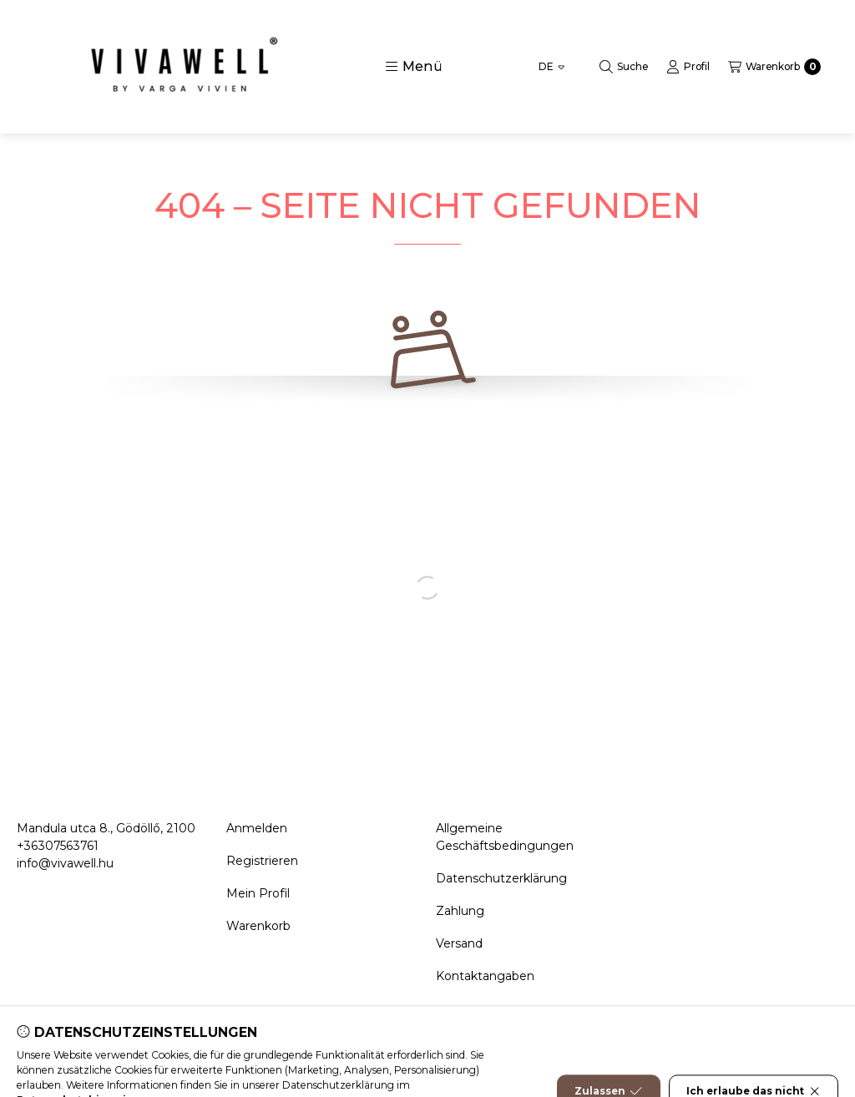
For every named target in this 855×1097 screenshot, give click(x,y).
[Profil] (688, 66)
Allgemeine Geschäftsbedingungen (505, 837)
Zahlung (460, 910)
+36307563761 (58, 845)
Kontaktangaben (485, 975)
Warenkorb (258, 925)
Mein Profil (258, 893)
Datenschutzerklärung (501, 878)
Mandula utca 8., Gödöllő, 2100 (106, 828)
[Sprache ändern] (551, 66)
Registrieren (262, 860)
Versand (459, 943)
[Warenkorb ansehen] (774, 66)
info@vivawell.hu (65, 863)
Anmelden (256, 828)
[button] (413, 66)
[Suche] (624, 66)
